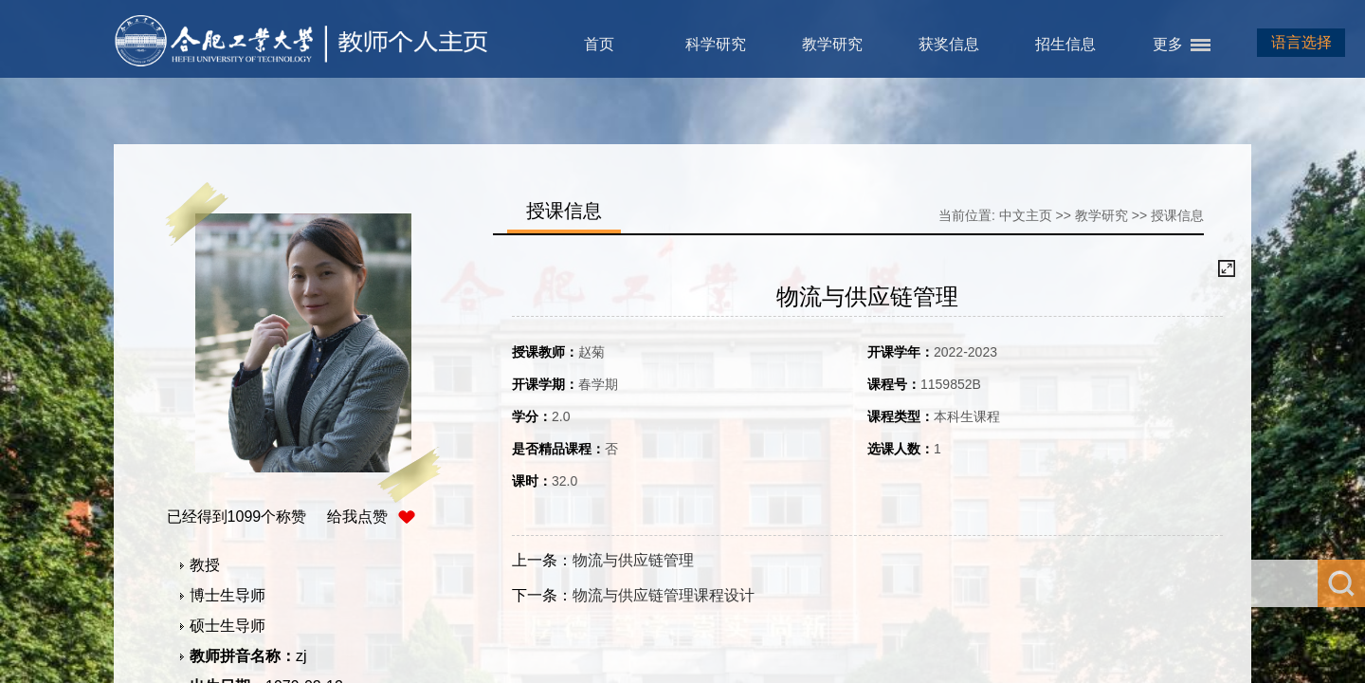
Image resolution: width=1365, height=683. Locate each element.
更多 (1168, 44)
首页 (599, 44)
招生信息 (1065, 44)
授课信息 (1177, 215)
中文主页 (1025, 215)
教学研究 (832, 44)
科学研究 (715, 44)
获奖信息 (949, 44)
